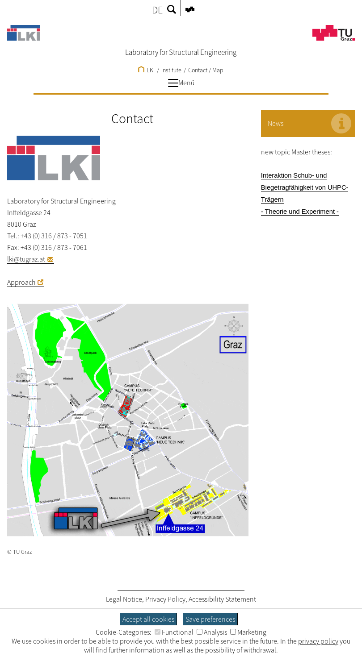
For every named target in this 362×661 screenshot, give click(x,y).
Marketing (248, 632)
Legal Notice (124, 598)
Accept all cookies (148, 619)
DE (157, 10)
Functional (174, 632)
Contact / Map (205, 70)
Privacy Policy (165, 598)
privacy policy (318, 640)
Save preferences (210, 619)
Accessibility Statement (222, 598)
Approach (21, 282)
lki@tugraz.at (26, 258)
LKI (146, 70)
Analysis (212, 632)
